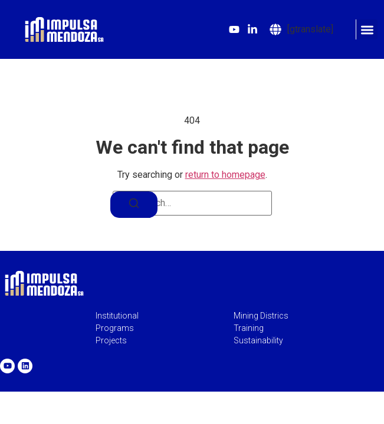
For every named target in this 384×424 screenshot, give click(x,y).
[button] (366, 29)
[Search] (133, 204)
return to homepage (225, 174)
